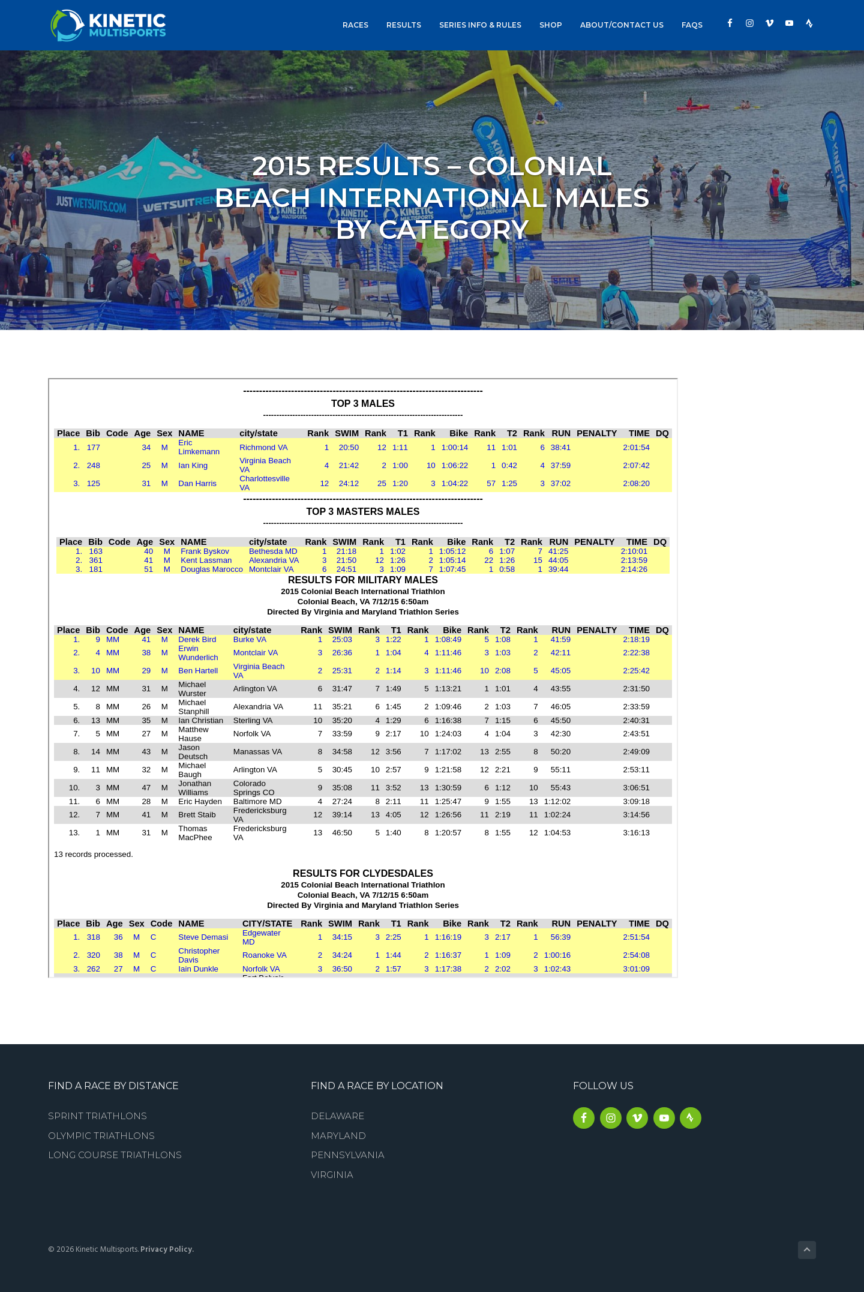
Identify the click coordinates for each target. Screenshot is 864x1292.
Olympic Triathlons (101, 1135)
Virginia (332, 1174)
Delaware (337, 1116)
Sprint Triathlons (97, 1116)
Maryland (338, 1135)
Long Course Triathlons (115, 1155)
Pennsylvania (348, 1155)
